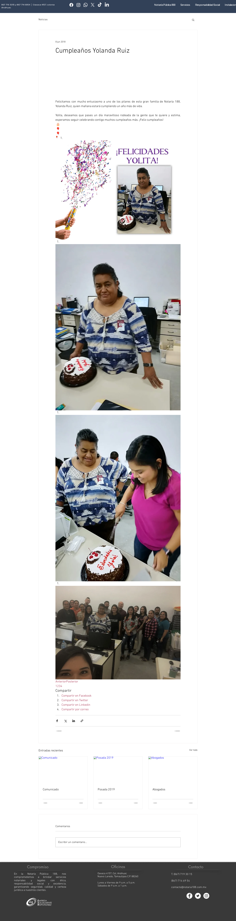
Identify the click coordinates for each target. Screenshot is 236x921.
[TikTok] (99, 4)
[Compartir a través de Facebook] (57, 720)
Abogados (158, 789)
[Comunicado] (63, 770)
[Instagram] (78, 4)
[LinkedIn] (106, 4)
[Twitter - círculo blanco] (198, 896)
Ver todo (193, 750)
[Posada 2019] (118, 770)
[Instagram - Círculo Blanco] (206, 896)
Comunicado (51, 789)
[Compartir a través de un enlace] (82, 720)
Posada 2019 (106, 789)
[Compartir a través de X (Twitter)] (65, 720)
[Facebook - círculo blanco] (189, 896)
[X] (92, 4)
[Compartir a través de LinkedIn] (73, 720)
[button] (193, 19)
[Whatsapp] (85, 4)
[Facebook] (71, 4)
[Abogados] (172, 770)
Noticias (43, 19)
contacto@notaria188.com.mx (188, 887)
